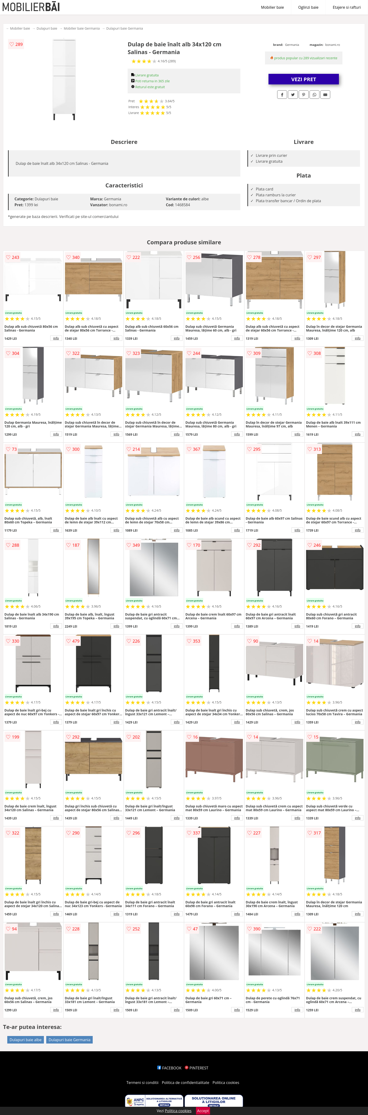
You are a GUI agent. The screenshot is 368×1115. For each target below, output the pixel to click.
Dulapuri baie (47, 28)
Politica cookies (226, 1082)
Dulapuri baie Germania (124, 28)
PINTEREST (196, 1068)
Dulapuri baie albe (26, 1039)
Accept (203, 1110)
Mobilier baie (272, 7)
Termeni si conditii (142, 1082)
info (56, 338)
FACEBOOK (169, 1068)
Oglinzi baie (308, 7)
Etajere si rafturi (347, 7)
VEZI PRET (303, 79)
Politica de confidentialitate (185, 1082)
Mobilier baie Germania (82, 28)
